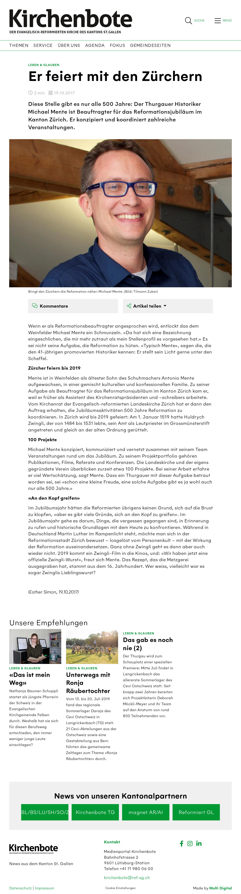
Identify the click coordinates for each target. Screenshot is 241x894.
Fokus (117, 45)
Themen (18, 45)
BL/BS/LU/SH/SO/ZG (44, 812)
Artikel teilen (144, 306)
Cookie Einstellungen (120, 888)
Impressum (44, 888)
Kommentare (50, 306)
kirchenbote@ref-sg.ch (127, 877)
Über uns (69, 45)
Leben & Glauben (43, 65)
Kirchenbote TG (95, 812)
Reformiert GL (196, 812)
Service (43, 45)
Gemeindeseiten (150, 45)
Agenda (95, 45)
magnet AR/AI (145, 812)
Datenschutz (21, 888)
